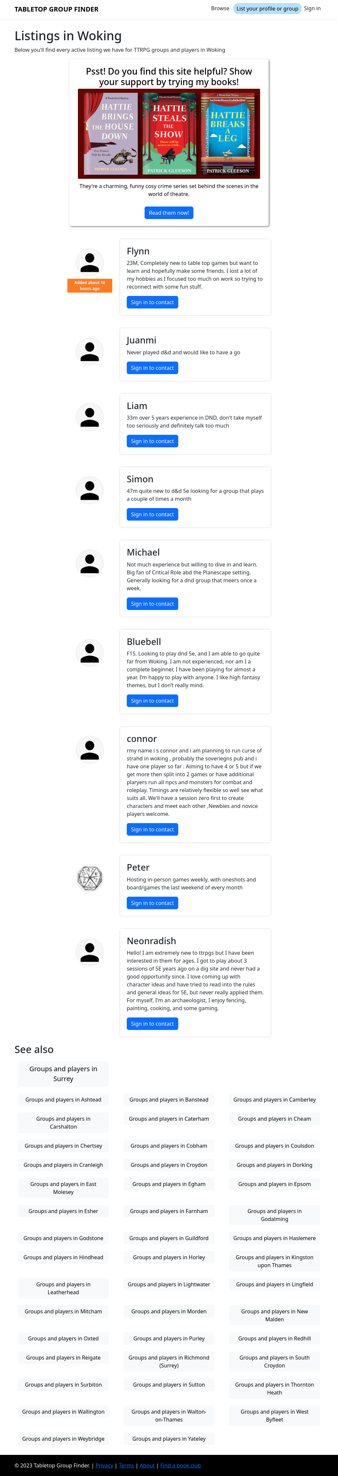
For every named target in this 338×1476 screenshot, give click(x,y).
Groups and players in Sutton (169, 1384)
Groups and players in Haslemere (274, 1238)
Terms (126, 1465)
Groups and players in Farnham (169, 1211)
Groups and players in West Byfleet (275, 1415)
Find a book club (180, 1465)
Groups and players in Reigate (63, 1357)
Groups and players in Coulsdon (274, 1145)
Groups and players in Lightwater (169, 1284)
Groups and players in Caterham (169, 1118)
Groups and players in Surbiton (63, 1384)
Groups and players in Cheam (274, 1118)
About (147, 1465)
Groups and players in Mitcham (63, 1311)
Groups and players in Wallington (63, 1411)
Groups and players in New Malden (274, 1315)
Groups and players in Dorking (274, 1165)
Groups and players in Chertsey (63, 1145)
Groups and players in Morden (169, 1311)
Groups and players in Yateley (169, 1438)
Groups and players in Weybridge (63, 1438)
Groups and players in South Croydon (275, 1361)
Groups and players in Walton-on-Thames (169, 1415)
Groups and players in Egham (168, 1184)
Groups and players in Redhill (274, 1338)
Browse (220, 8)
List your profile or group (267, 8)
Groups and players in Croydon (169, 1165)
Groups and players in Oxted (63, 1338)
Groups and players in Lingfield (274, 1284)
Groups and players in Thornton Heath (274, 1388)
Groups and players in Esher (63, 1211)
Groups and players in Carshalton (63, 1122)
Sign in (312, 8)
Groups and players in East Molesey (63, 1188)
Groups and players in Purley (169, 1338)
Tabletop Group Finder (56, 9)
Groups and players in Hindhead (63, 1257)
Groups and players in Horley (169, 1257)
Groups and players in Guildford (169, 1238)
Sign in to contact (152, 302)
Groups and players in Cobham (169, 1145)
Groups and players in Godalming (275, 1215)
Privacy (104, 1465)
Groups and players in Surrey (63, 1073)
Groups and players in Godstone (63, 1238)
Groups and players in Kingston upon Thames (275, 1261)
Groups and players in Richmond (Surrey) (169, 1361)
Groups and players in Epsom (274, 1184)
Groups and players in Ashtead (63, 1099)
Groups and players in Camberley (274, 1099)
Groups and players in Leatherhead (63, 1288)
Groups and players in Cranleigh (63, 1165)
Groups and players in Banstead (168, 1099)
